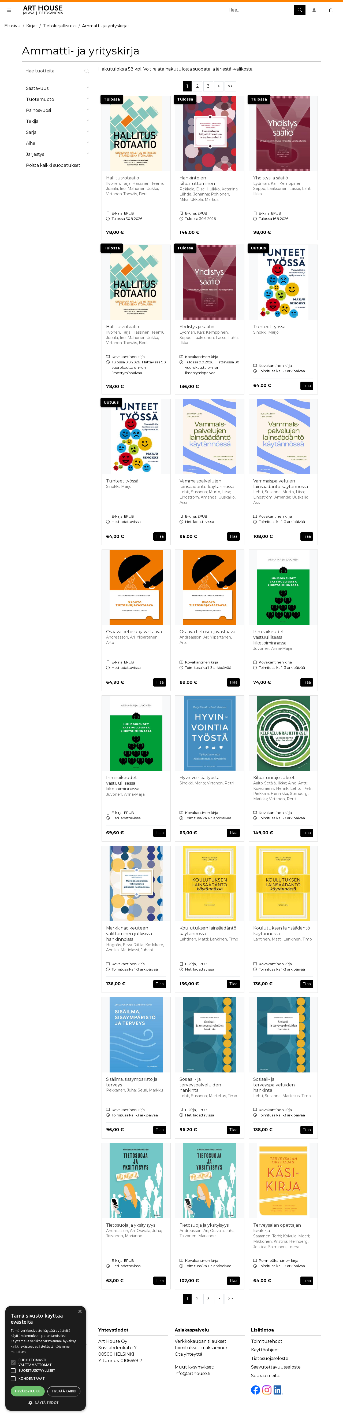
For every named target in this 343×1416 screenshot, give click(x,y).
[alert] (45, 1358)
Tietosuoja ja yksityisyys (130, 1225)
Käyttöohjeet (265, 1349)
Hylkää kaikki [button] (64, 1391)
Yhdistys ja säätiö (270, 177)
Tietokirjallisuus (59, 25)
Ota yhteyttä (188, 1354)
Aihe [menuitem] (59, 142)
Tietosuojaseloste (269, 1358)
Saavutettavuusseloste (276, 1367)
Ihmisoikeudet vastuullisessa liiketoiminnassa (269, 637)
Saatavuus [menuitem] (59, 87)
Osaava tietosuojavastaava (134, 631)
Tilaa (307, 385)
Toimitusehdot (266, 1341)
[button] (45, 1402)
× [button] (80, 1312)
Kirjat (31, 25)
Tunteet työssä (269, 326)
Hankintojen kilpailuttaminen (197, 180)
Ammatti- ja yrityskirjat (105, 25)
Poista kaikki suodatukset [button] (53, 165)
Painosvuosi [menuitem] (59, 109)
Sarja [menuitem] (59, 131)
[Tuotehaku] (265, 10)
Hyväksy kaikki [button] (27, 1391)
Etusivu (12, 25)
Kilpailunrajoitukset (274, 777)
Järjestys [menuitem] (59, 153)
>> (230, 86)
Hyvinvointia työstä (199, 777)
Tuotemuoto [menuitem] (59, 98)
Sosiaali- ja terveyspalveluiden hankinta (200, 1085)
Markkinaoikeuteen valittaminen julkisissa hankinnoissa (129, 933)
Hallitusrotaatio (122, 177)
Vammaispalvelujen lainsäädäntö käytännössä (207, 483)
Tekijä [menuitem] (59, 120)
